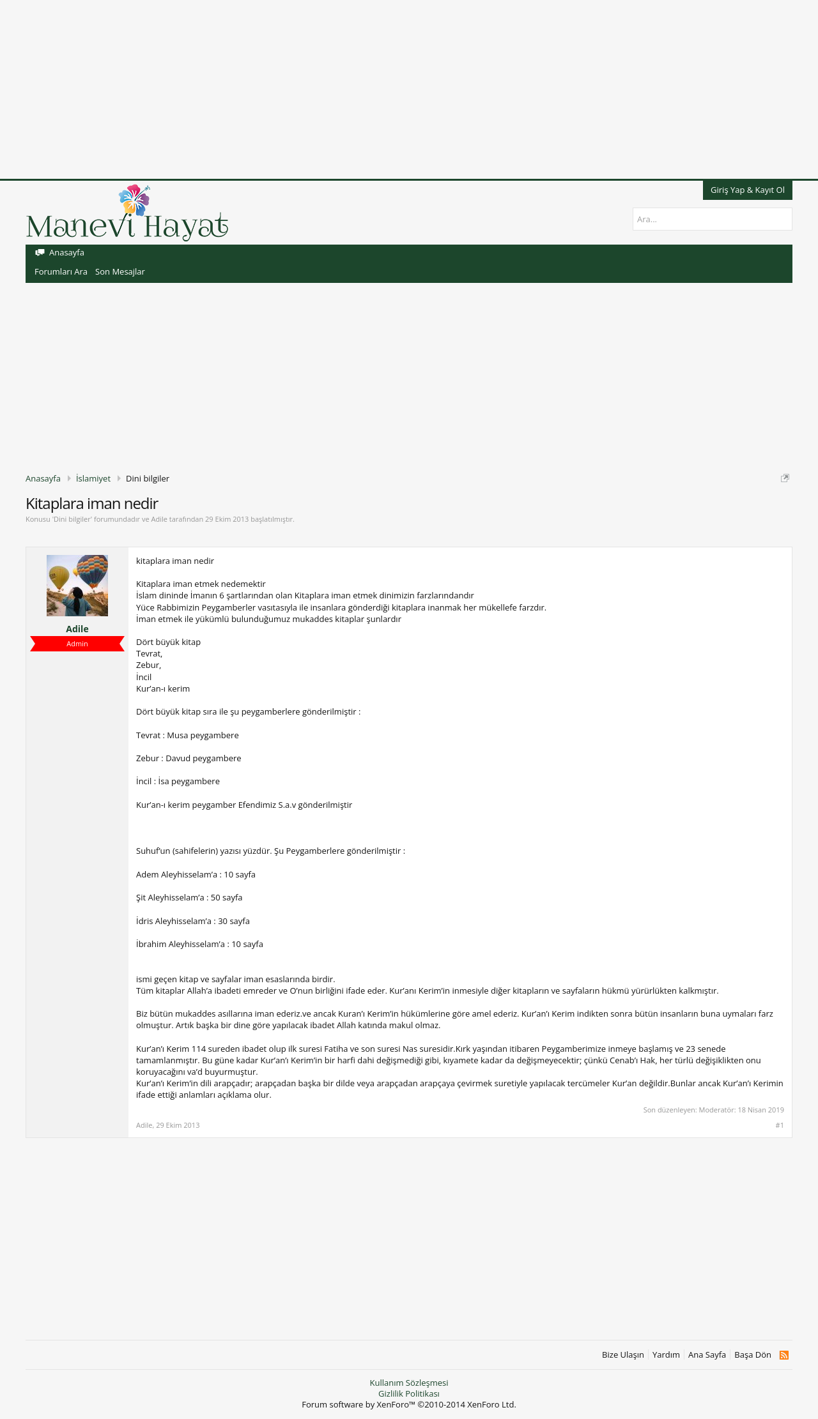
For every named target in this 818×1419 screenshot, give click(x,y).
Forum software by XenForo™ (409, 1404)
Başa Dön (752, 1354)
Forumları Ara (61, 271)
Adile (159, 519)
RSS (784, 1355)
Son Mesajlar (120, 271)
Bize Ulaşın (623, 1354)
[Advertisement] (383, 89)
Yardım (666, 1354)
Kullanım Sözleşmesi (408, 1382)
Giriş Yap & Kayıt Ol (748, 189)
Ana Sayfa (707, 1354)
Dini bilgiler (72, 519)
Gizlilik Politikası (409, 1393)
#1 (780, 1125)
